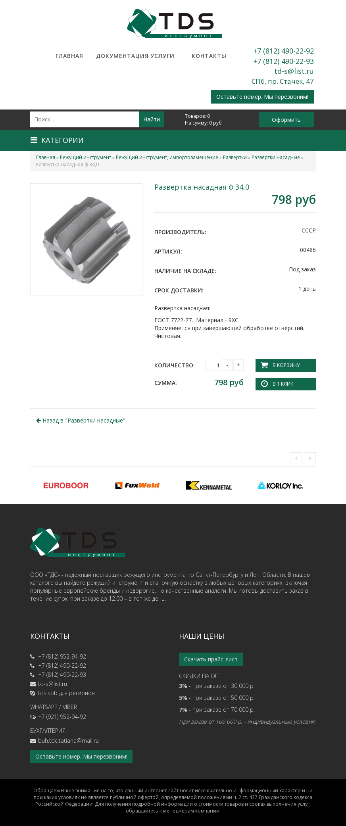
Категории (57, 140)
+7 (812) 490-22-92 (283, 51)
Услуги (162, 56)
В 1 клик (283, 383)
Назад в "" (80, 420)
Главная (69, 56)
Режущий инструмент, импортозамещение (167, 157)
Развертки (235, 157)
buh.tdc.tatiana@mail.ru (68, 740)
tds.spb (48, 693)
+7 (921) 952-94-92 (62, 716)
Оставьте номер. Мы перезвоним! (262, 96)
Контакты (209, 56)
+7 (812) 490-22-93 (283, 61)
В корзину (286, 365)
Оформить (286, 119)
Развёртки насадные (276, 157)
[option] (66, 485)
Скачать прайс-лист (211, 659)
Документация (116, 56)
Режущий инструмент (85, 157)
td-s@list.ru (294, 71)
